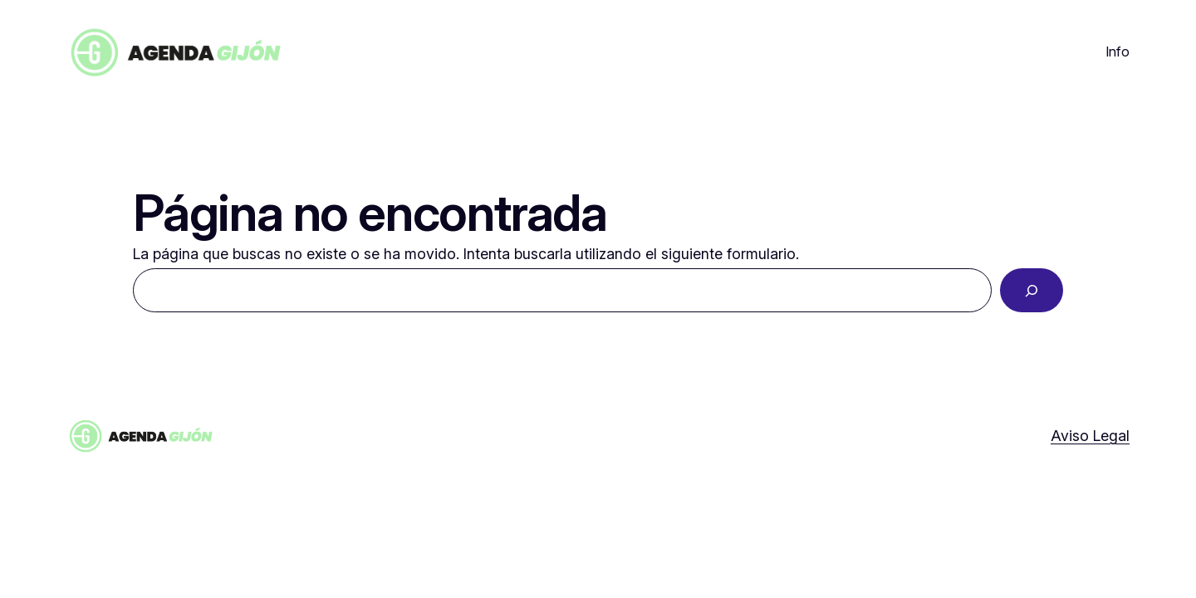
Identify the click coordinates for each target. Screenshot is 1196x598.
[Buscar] (1031, 290)
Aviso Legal (1090, 435)
